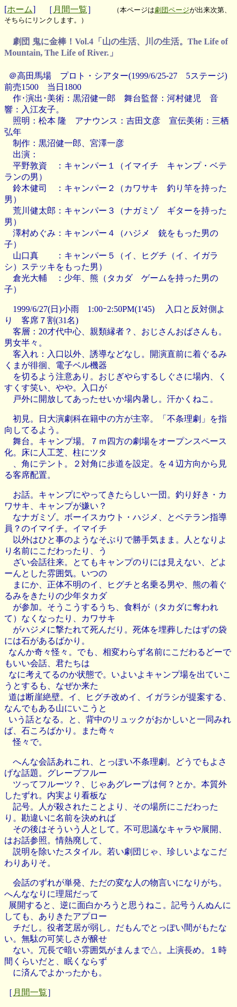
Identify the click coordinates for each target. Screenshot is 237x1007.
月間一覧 (70, 9)
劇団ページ (172, 10)
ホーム (20, 9)
